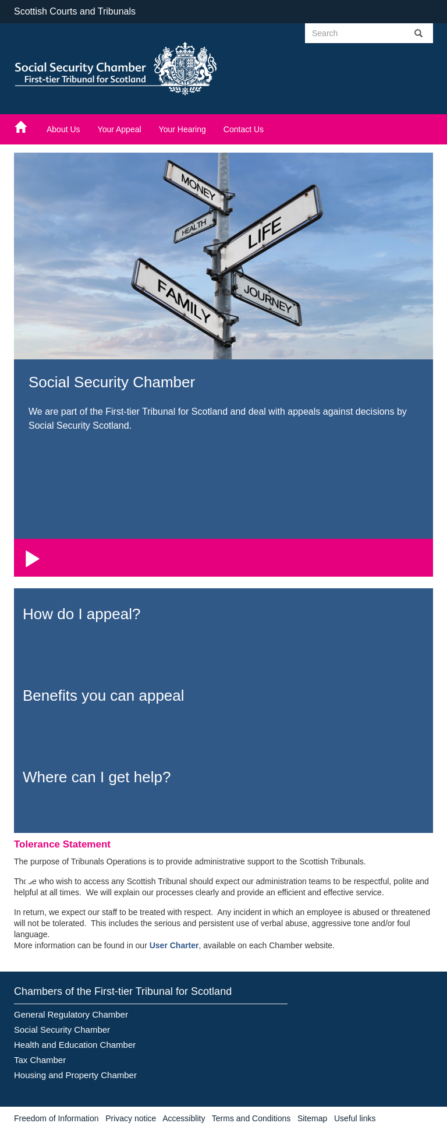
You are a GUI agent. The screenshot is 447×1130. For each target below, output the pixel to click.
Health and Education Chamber (75, 1045)
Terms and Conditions (251, 1118)
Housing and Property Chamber (75, 1075)
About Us (63, 129)
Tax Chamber (40, 1060)
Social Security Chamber (62, 1029)
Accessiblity (183, 1118)
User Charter (174, 945)
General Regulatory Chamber (71, 1014)
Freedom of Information (56, 1118)
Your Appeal (119, 129)
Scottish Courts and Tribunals (75, 11)
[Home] (26, 126)
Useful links (355, 1118)
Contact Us (244, 129)
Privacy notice (130, 1118)
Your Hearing (182, 129)
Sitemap (312, 1118)
